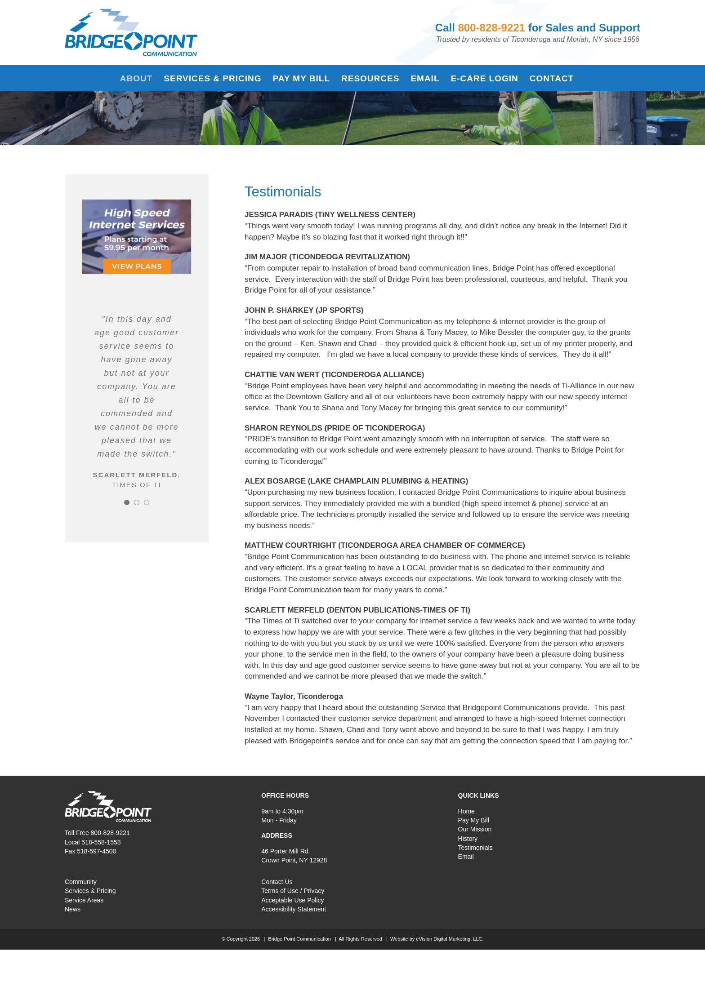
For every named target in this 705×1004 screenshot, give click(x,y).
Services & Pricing (90, 890)
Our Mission (475, 829)
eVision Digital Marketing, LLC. (449, 939)
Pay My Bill (473, 820)
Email (466, 856)
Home (466, 811)
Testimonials (475, 847)
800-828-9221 (491, 28)
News (72, 909)
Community (81, 881)
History (468, 838)
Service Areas (84, 900)
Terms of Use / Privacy (292, 890)
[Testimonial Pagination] (126, 502)
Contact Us (276, 881)
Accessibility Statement (293, 909)
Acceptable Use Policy (292, 900)
